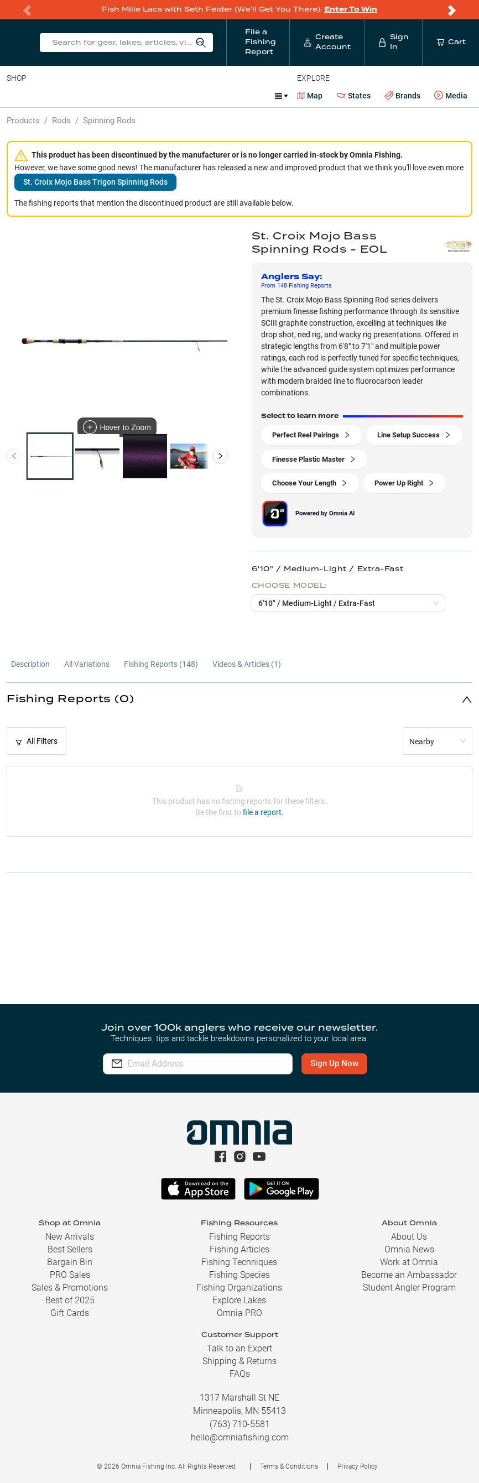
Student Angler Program (409, 1287)
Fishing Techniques (239, 1262)
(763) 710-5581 (240, 1424)
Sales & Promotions (70, 1287)
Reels (121, 95)
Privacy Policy (357, 1466)
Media (450, 95)
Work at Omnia (409, 1262)
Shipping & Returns (239, 1361)
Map (310, 95)
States (354, 96)
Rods (84, 95)
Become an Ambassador (409, 1275)
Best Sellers (70, 1249)
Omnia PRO (239, 1313)
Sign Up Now (335, 1063)
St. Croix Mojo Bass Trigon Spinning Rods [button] (95, 181)
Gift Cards (69, 1313)
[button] (239, 699)
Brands (402, 96)
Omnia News (409, 1249)
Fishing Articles (239, 1249)
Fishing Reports (239, 1236)
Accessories (219, 95)
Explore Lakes (239, 1300)
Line (50, 95)
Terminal (164, 95)
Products (23, 121)
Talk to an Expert (239, 1348)
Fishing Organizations (239, 1287)
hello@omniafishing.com (240, 1437)
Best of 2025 (70, 1300)
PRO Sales (70, 1275)
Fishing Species (239, 1275)
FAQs (240, 1374)
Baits (16, 95)
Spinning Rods (109, 121)
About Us (409, 1236)
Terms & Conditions (289, 1466)
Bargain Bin (69, 1262)
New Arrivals (69, 1236)
